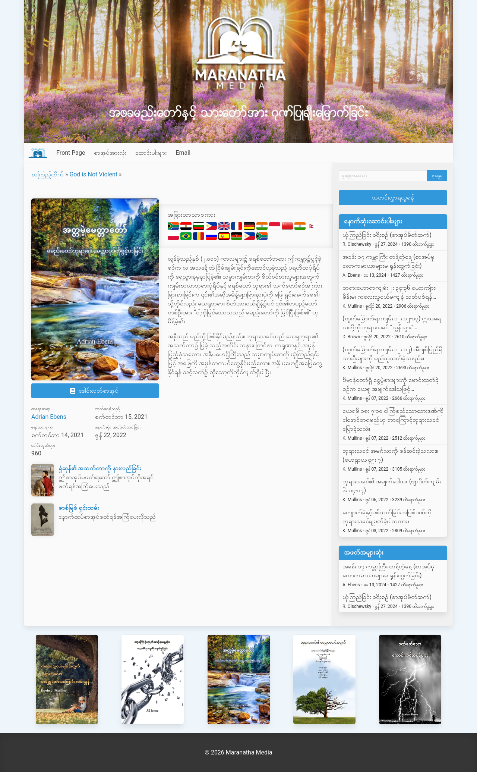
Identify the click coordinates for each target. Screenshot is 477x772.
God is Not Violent (93, 174)
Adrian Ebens (48, 416)
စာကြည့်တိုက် (47, 174)
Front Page (70, 152)
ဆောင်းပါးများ (151, 152)
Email (183, 152)
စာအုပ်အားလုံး (110, 152)
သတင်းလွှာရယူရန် (393, 197)
